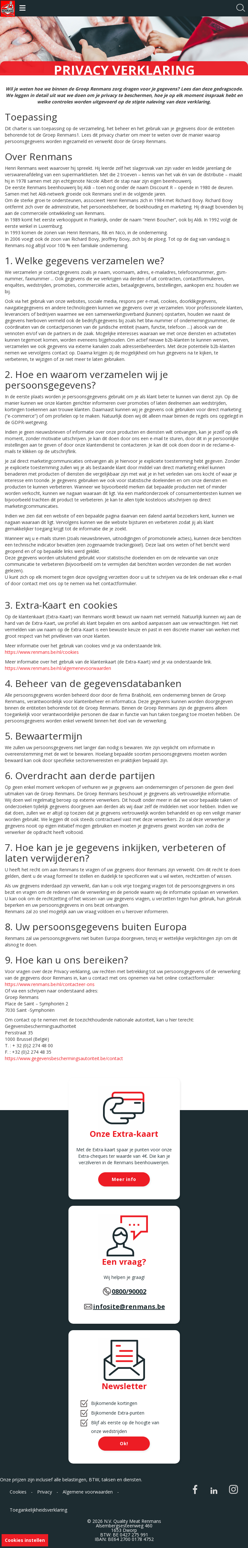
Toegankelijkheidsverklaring (38, 1510)
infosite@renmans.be (129, 1306)
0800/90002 (129, 1291)
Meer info (124, 1179)
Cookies (18, 1492)
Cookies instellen (25, 1540)
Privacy (44, 1492)
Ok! (124, 1443)
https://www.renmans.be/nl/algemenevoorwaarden (58, 668)
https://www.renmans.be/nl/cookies (42, 652)
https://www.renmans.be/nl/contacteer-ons (50, 984)
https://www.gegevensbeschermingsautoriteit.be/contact (64, 1058)
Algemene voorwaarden (88, 1492)
